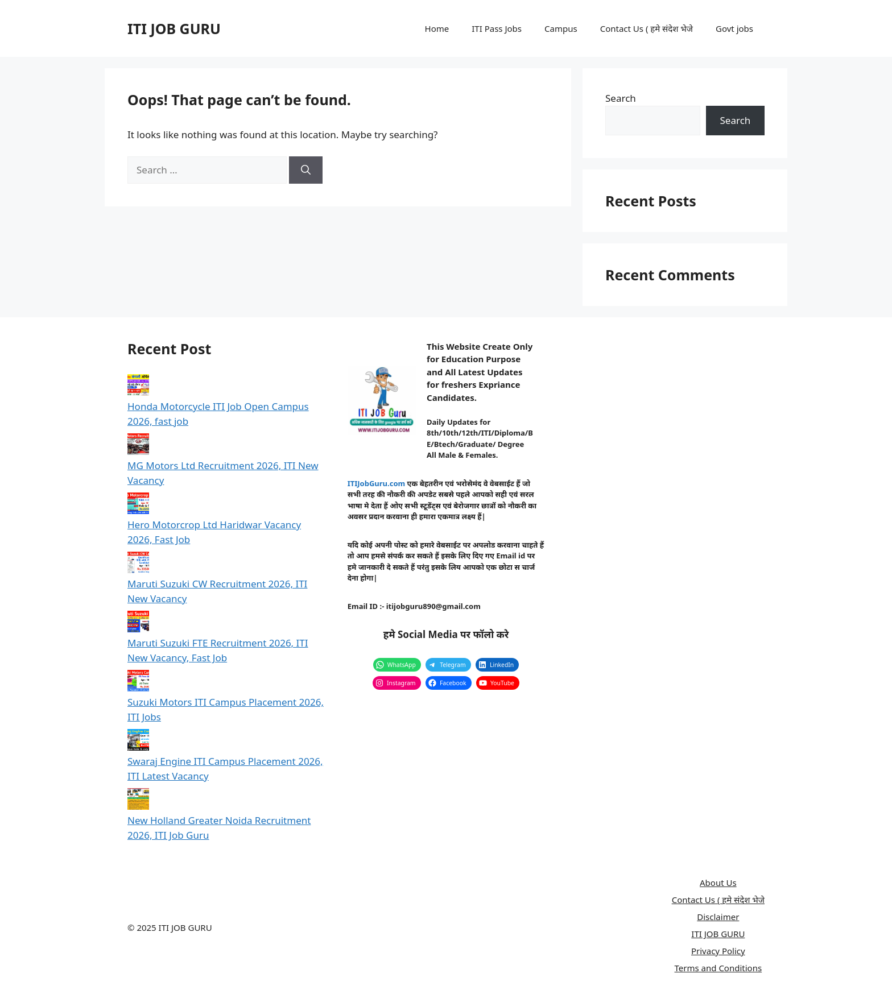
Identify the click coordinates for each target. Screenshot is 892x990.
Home (437, 28)
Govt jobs (734, 28)
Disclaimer (718, 916)
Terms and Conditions (718, 968)
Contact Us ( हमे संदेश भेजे (646, 28)
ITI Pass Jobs (497, 28)
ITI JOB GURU (174, 28)
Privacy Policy (718, 950)
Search (620, 98)
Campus (560, 28)
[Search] (306, 170)
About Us (718, 882)
